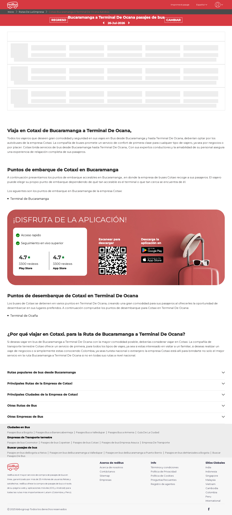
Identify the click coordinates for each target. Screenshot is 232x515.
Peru (208, 496)
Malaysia (211, 480)
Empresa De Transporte (156, 442)
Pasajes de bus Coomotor (22, 442)
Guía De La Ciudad (148, 432)
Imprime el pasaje (180, 4)
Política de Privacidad (163, 471)
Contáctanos (107, 471)
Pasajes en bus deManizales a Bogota (187, 452)
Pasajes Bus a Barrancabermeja (54, 432)
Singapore (212, 476)
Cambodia (212, 488)
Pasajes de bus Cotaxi (86, 442)
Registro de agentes (163, 484)
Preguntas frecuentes (163, 480)
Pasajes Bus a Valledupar (90, 432)
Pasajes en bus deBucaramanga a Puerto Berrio (134, 452)
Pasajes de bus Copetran (55, 442)
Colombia (211, 492)
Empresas (105, 480)
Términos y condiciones (164, 467)
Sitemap (105, 476)
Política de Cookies (162, 476)
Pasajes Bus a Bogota (20, 432)
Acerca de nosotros (111, 467)
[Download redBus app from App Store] (152, 262)
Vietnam (211, 484)
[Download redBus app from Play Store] (152, 252)
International (213, 501)
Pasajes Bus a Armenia (121, 432)
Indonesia (211, 471)
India (208, 467)
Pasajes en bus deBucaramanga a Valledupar (76, 452)
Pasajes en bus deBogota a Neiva (27, 452)
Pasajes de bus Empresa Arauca (120, 442)
